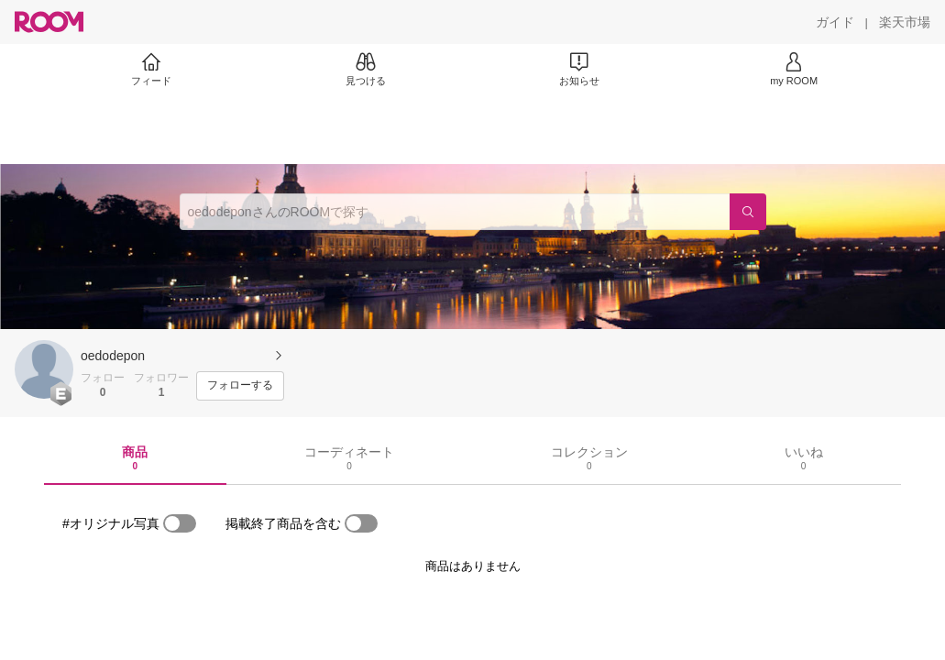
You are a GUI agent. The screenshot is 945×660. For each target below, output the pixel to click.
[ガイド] (835, 22)
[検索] (748, 211)
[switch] (179, 523)
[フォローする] (240, 386)
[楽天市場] (904, 22)
